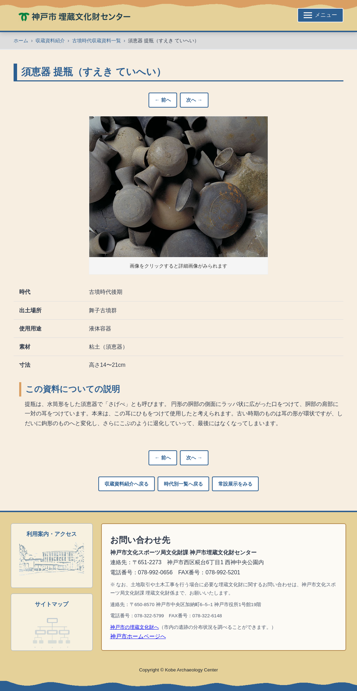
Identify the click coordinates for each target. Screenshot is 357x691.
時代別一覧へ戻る (183, 484)
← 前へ (163, 100)
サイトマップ (51, 604)
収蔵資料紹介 (50, 40)
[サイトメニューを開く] (320, 15)
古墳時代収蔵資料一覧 (96, 40)
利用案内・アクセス (51, 534)
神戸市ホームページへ (138, 636)
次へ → (194, 100)
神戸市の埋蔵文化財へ (134, 627)
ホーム (21, 40)
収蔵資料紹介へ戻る (127, 484)
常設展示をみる (235, 484)
